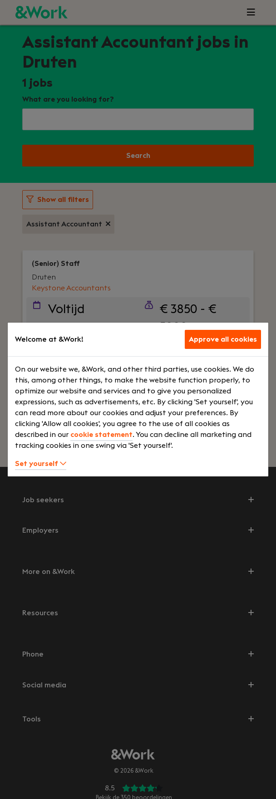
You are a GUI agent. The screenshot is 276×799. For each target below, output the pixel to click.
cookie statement (101, 434)
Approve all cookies (223, 339)
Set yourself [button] (40, 463)
